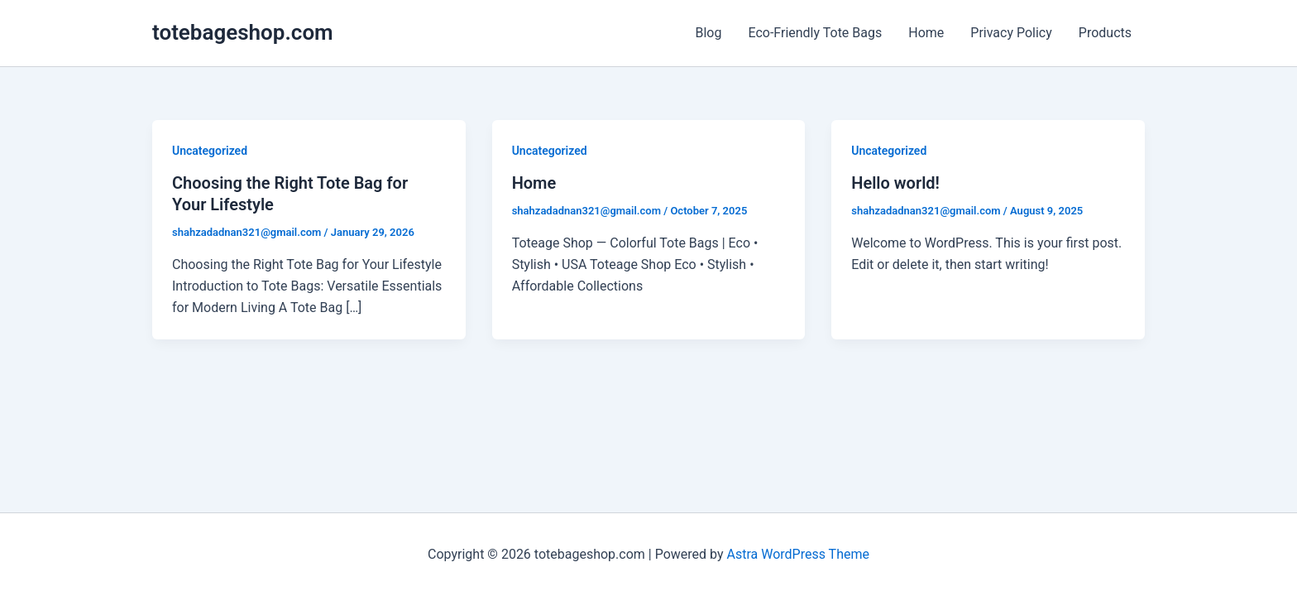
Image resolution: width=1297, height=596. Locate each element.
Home (926, 33)
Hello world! (895, 183)
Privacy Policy (1011, 33)
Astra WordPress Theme (798, 554)
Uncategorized (209, 150)
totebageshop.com (242, 32)
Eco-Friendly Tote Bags (815, 33)
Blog (708, 33)
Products (1105, 33)
